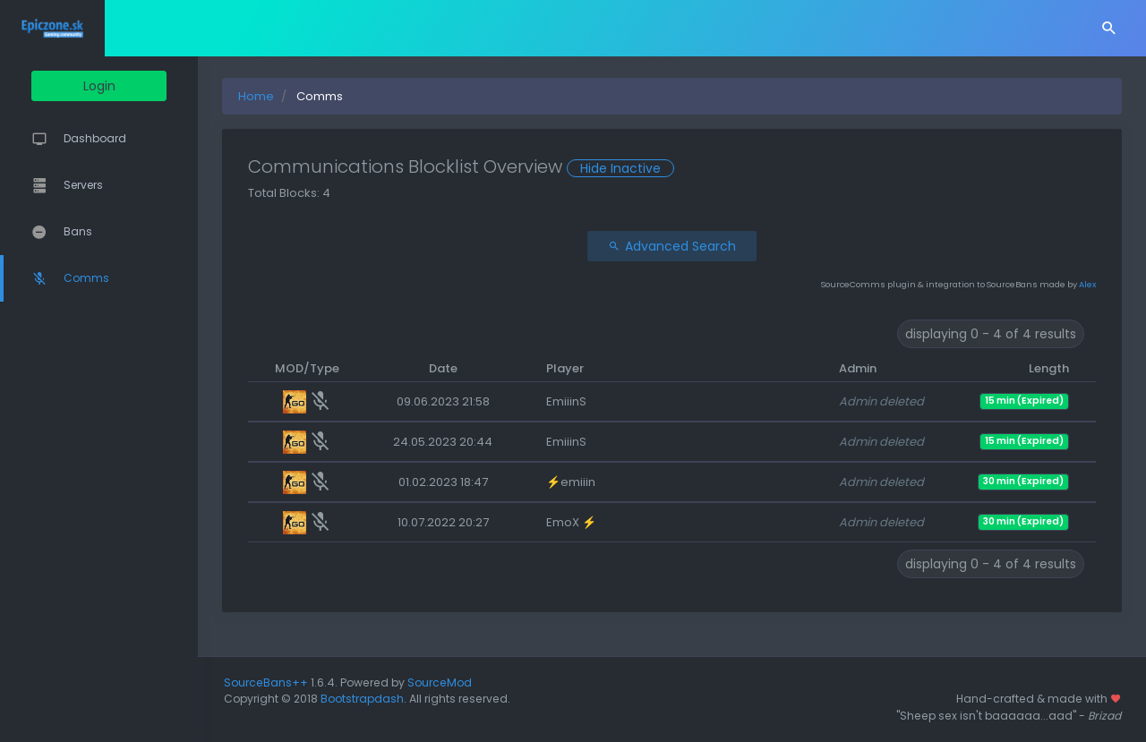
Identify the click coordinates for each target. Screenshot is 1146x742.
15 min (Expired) (1024, 400)
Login (114, 86)
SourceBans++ (296, 682)
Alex (1087, 284)
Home (286, 96)
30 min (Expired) (1023, 481)
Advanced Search (687, 246)
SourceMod (470, 682)
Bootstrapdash (392, 698)
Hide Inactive (651, 168)
